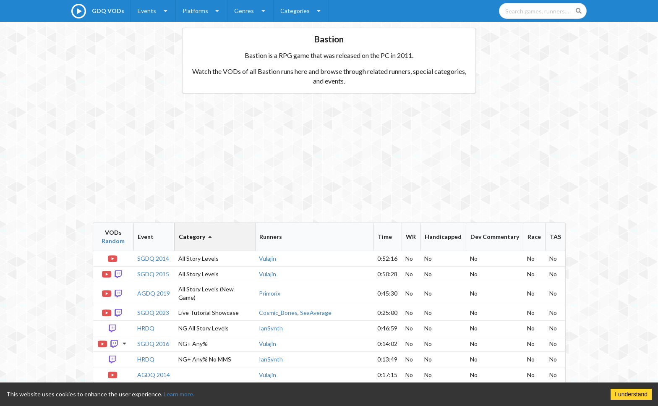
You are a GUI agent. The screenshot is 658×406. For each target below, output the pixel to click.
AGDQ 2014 (153, 374)
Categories (301, 10)
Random (113, 240)
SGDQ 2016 (153, 343)
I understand (631, 394)
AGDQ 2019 (153, 293)
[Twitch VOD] (119, 273)
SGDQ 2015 (153, 274)
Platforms (202, 10)
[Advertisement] (329, 158)
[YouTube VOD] (113, 258)
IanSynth (271, 328)
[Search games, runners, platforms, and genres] (543, 11)
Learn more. (179, 394)
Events (153, 10)
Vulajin (267, 258)
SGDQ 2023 (153, 312)
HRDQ (145, 328)
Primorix (269, 293)
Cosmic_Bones (278, 312)
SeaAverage (316, 312)
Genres (250, 10)
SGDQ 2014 (153, 258)
